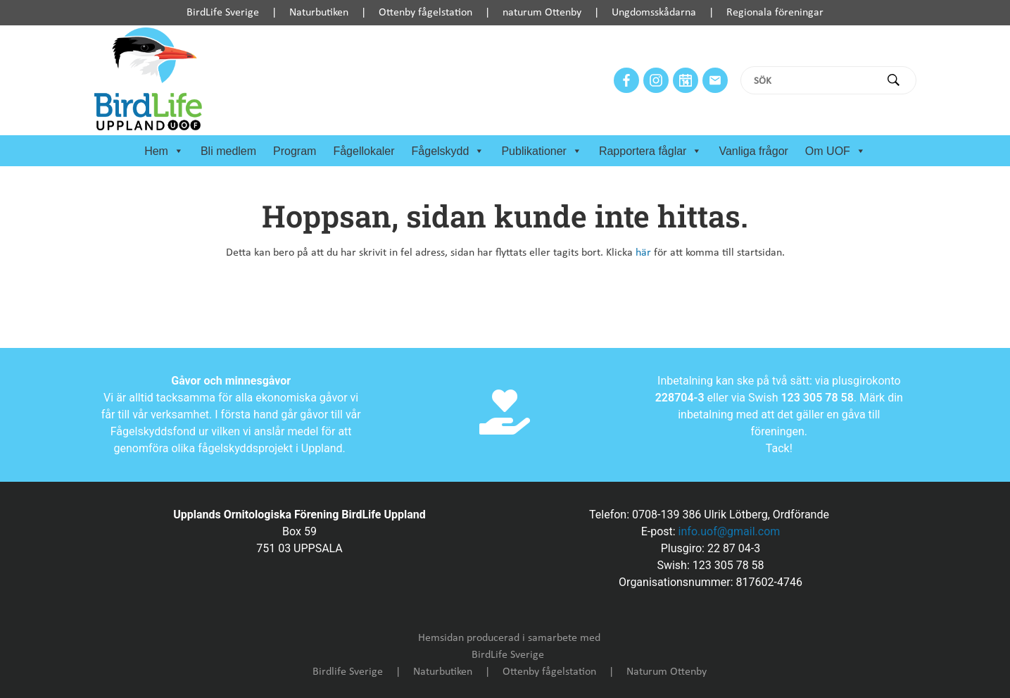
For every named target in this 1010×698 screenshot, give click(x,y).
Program (294, 151)
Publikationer (541, 151)
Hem (164, 151)
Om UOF (835, 151)
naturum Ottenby (542, 12)
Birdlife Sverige (348, 672)
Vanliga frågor (753, 151)
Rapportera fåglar (650, 151)
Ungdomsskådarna (654, 12)
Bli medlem (228, 151)
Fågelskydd (448, 151)
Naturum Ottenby (666, 672)
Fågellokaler (363, 151)
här (643, 252)
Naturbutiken (318, 12)
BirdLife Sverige (223, 12)
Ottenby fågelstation (425, 12)
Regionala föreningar (774, 12)
